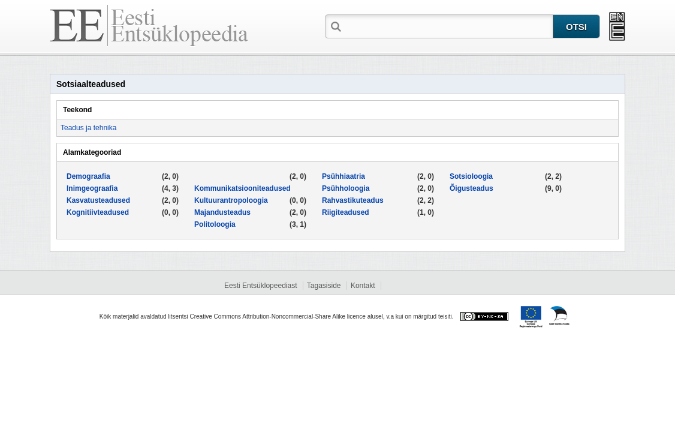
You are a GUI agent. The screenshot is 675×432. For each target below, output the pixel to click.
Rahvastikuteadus (353, 200)
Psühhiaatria (343, 176)
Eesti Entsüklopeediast (260, 285)
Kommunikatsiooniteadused (242, 188)
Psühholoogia (345, 188)
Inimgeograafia (92, 188)
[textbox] (448, 25)
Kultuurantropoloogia (231, 200)
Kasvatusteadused (98, 200)
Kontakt (363, 285)
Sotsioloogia (471, 176)
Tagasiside (324, 285)
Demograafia (88, 176)
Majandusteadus (222, 212)
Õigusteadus (471, 188)
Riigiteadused (345, 212)
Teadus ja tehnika (88, 128)
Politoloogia (215, 224)
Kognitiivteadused (98, 212)
